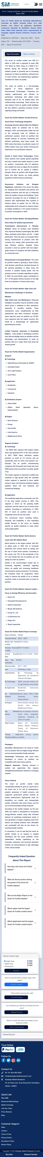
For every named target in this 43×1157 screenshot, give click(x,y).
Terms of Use (6, 1134)
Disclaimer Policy (7, 1141)
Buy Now (16, 970)
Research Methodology (9, 1101)
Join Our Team (6, 1108)
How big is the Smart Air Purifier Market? (19, 868)
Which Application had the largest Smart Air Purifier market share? (20, 922)
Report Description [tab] (13, 54)
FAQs (3, 1127)
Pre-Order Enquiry (16, 997)
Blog (3, 1115)
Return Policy (6, 1145)
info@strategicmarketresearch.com (18, 1076)
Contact (4, 1131)
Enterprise (9, 966)
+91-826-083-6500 (14, 1073)
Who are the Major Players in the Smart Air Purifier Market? (19, 897)
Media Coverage (7, 1105)
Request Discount (16, 1012)
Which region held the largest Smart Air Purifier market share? (19, 910)
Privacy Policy (6, 1138)
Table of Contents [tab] (29, 54)
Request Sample (17, 984)
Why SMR (4, 1098)
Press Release (6, 1112)
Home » (5, 11)
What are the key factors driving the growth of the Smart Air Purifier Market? (19, 882)
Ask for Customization (17, 1027)
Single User (9, 961)
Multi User (9, 964)
